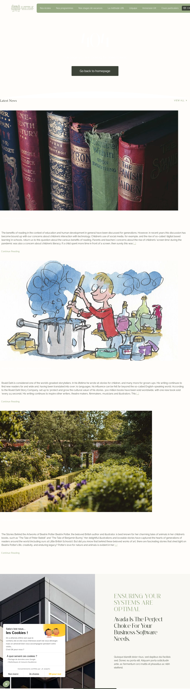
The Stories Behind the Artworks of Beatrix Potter (29, 519)
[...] (134, 243)
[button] (6, 684)
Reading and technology (15, 218)
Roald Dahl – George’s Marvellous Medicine (26, 368)
